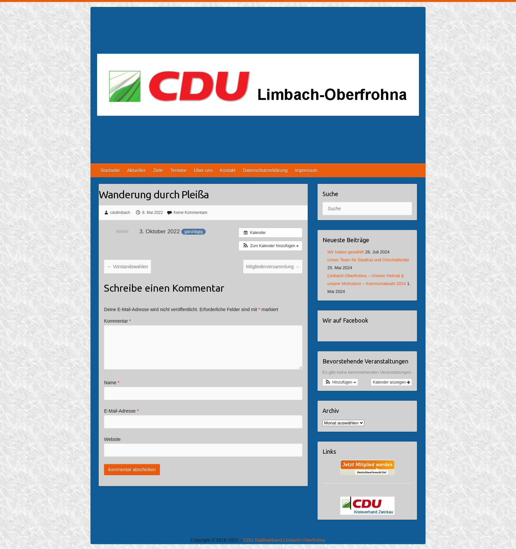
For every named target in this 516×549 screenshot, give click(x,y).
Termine (178, 170)
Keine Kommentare (190, 212)
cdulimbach (120, 212)
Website (112, 439)
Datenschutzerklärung (265, 170)
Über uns (203, 170)
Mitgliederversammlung (273, 266)
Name (111, 382)
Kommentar (117, 321)
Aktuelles (136, 170)
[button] (270, 245)
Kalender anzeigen (391, 382)
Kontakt (227, 170)
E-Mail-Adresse (121, 411)
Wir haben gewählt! (345, 251)
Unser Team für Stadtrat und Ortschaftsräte (368, 259)
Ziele (158, 170)
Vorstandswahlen (127, 266)
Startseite (110, 170)
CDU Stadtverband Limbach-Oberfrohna (284, 540)
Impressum (306, 170)
